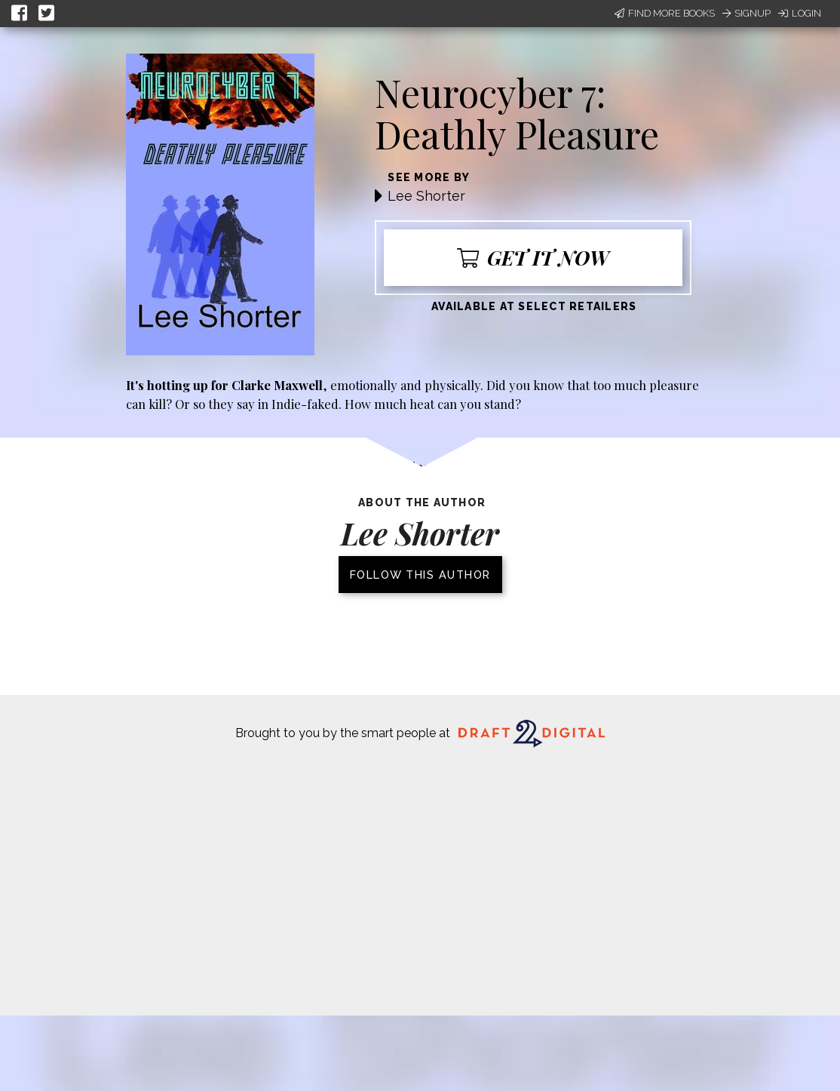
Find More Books (665, 13)
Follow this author (420, 574)
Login (799, 13)
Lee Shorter (426, 196)
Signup (746, 13)
